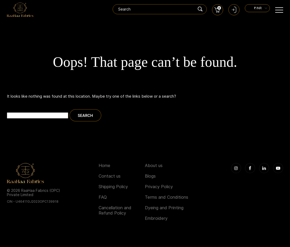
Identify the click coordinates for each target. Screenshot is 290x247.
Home (104, 165)
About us (154, 165)
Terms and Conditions (166, 197)
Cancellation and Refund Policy (115, 210)
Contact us (110, 176)
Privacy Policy (159, 186)
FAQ (103, 197)
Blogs (150, 176)
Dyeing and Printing (164, 207)
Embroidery (156, 218)
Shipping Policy (113, 186)
